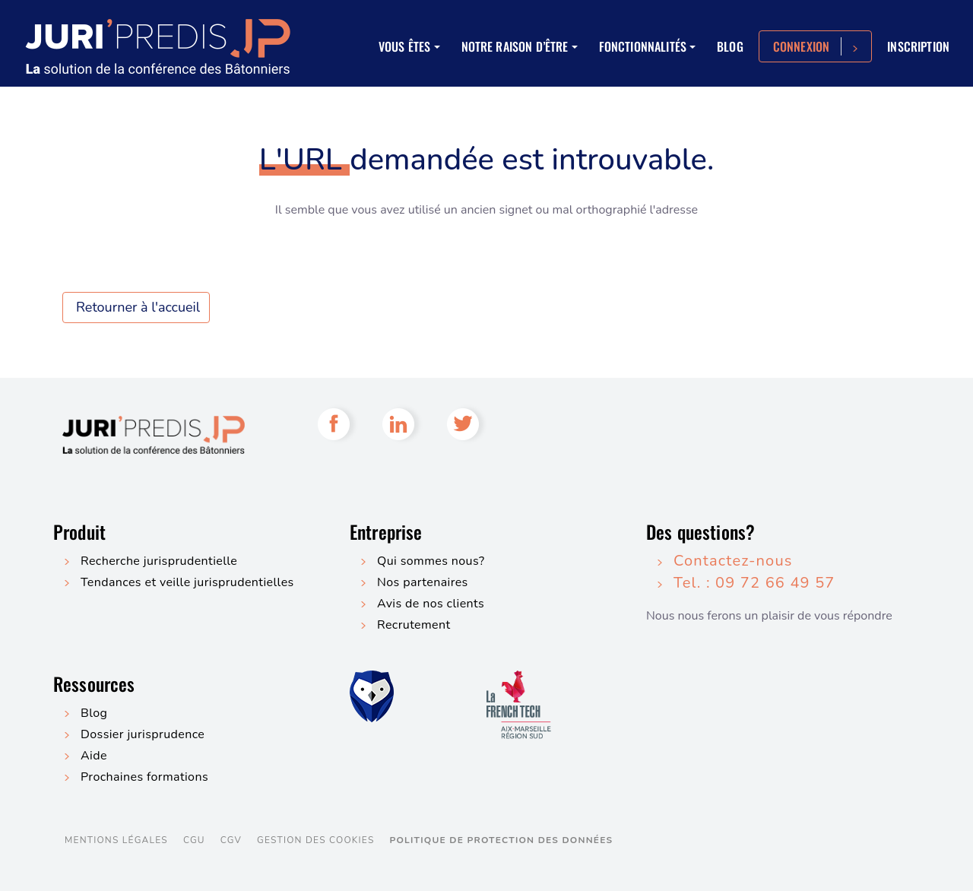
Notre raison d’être (515, 46)
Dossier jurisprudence (142, 734)
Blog (730, 46)
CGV (231, 840)
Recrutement (413, 625)
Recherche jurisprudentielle (159, 561)
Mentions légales (116, 840)
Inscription (918, 46)
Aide (94, 755)
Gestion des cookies (315, 840)
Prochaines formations (144, 777)
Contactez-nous (733, 560)
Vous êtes (404, 46)
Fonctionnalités (642, 46)
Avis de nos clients (430, 603)
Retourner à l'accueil (138, 307)
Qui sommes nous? (430, 561)
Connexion (801, 46)
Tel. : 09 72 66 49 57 (754, 582)
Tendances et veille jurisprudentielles (187, 582)
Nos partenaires (422, 582)
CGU (194, 840)
